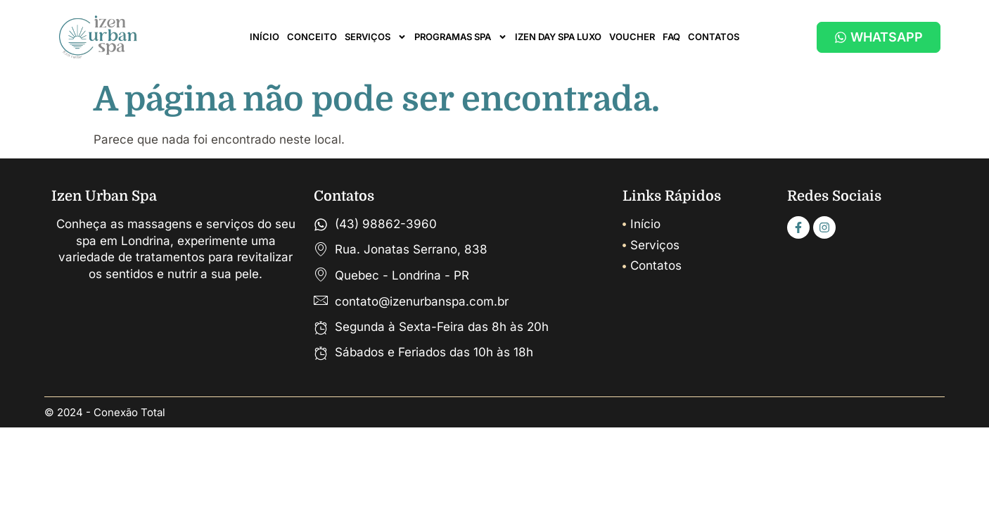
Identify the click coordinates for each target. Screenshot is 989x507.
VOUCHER (632, 36)
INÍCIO (264, 36)
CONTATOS (713, 36)
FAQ (671, 36)
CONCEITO (312, 36)
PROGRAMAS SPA (460, 37)
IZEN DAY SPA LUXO (558, 36)
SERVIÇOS (376, 37)
